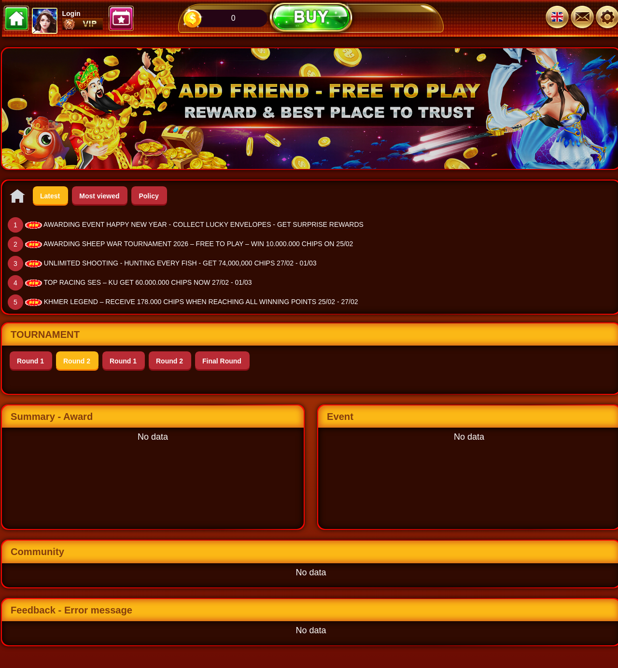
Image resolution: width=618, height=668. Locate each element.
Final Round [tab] (221, 361)
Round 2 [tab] (76, 361)
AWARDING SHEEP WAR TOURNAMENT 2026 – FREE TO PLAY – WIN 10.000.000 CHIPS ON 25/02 (198, 244)
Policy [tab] (148, 196)
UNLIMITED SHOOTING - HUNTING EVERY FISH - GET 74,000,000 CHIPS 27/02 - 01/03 (180, 263)
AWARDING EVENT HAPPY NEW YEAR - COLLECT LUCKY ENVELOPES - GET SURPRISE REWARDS (203, 224)
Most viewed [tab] (99, 196)
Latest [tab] (50, 196)
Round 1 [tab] (30, 361)
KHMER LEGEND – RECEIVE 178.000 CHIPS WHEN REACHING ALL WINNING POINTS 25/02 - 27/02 (201, 302)
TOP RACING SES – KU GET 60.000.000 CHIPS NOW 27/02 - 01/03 (148, 282)
